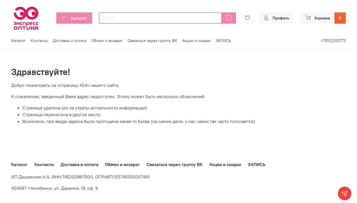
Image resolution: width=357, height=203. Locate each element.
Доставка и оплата (69, 40)
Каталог (74, 18)
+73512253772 (333, 40)
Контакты (39, 40)
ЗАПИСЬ (223, 40)
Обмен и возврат (107, 40)
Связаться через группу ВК (152, 40)
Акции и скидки (196, 40)
